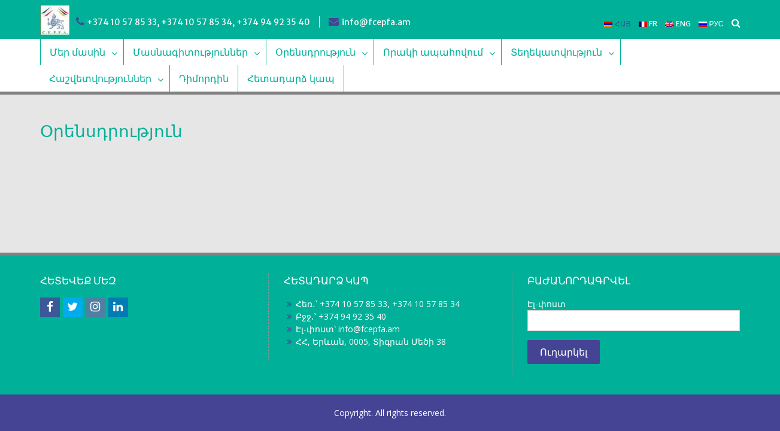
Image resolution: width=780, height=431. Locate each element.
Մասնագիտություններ (190, 52)
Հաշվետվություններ (100, 78)
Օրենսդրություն (315, 52)
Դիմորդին (204, 78)
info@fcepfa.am (376, 22)
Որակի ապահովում (433, 52)
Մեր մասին (77, 52)
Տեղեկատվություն (556, 52)
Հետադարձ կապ (291, 78)
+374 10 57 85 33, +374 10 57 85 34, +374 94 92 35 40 (198, 22)
